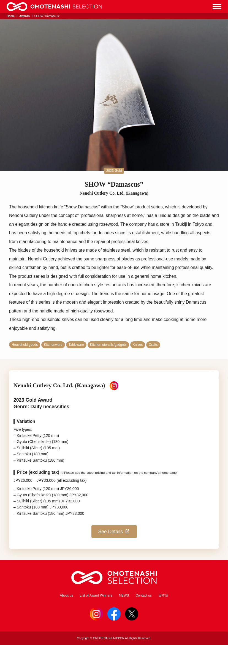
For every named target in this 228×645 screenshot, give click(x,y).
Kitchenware (53, 345)
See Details (114, 531)
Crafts (153, 345)
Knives (138, 345)
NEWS (124, 595)
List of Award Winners (96, 595)
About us (66, 595)
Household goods (25, 345)
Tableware (76, 345)
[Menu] (217, 6)
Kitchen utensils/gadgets (108, 345)
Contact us (143, 595)
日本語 (163, 595)
